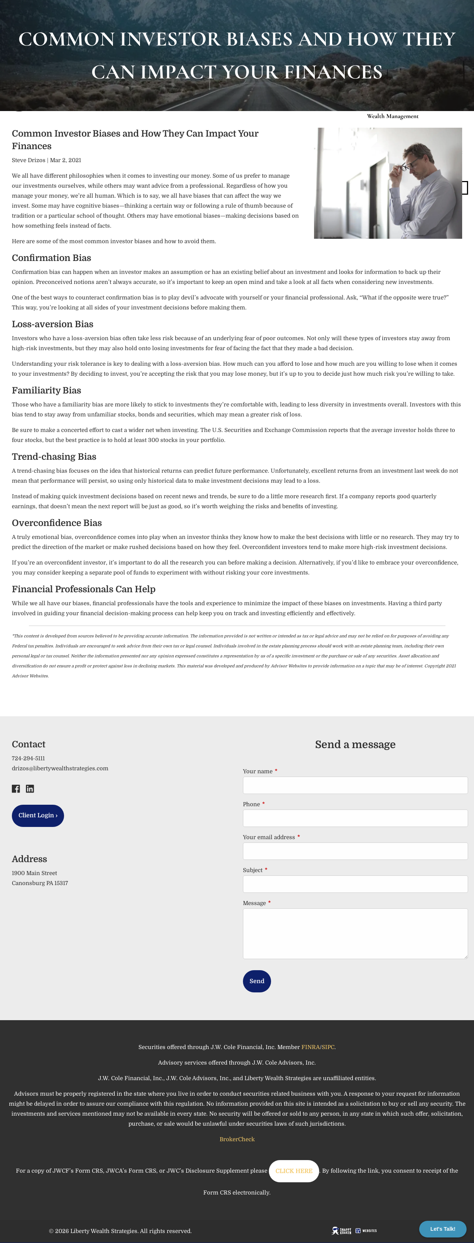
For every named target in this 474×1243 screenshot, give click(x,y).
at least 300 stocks (153, 440)
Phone (281, 804)
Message (284, 903)
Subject (282, 870)
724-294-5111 (28, 758)
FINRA (310, 1047)
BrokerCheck (237, 1139)
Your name (287, 771)
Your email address (298, 837)
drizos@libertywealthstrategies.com (60, 768)
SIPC (328, 1047)
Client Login (38, 815)
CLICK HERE (294, 1171)
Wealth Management (393, 116)
